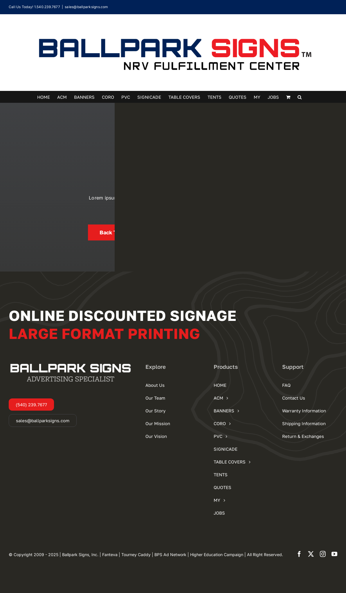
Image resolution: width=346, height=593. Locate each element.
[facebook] (299, 554)
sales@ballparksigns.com (86, 7)
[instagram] (323, 554)
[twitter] (311, 554)
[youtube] (334, 554)
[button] (300, 97)
